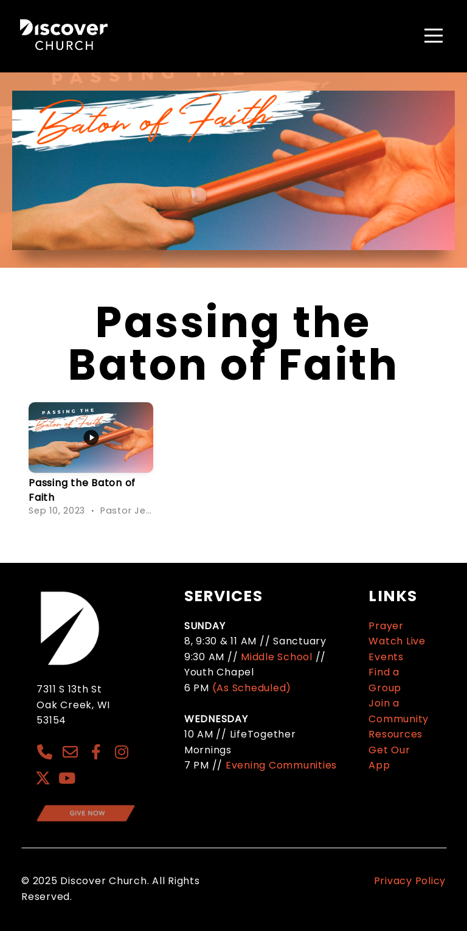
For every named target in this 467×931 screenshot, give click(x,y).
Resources (395, 734)
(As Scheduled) (253, 688)
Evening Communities (281, 765)
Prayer (386, 626)
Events (386, 657)
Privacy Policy (410, 881)
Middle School (277, 657)
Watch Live (397, 641)
